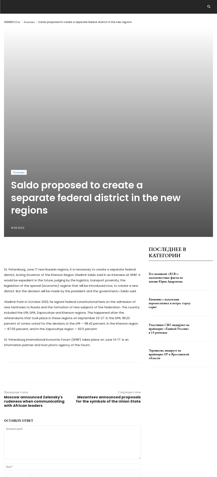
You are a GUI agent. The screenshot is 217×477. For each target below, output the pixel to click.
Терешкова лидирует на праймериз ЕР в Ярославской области (167, 262)
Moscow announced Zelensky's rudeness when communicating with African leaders (34, 310)
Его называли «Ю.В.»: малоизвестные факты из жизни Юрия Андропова (168, 186)
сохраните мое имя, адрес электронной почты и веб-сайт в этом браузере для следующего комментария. (72, 396)
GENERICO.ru (12, 22)
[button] (209, 7)
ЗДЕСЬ (41, 462)
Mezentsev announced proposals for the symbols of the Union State (108, 307)
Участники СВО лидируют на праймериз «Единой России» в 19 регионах (168, 237)
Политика (29, 22)
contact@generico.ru (84, 462)
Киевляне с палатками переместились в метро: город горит (167, 211)
